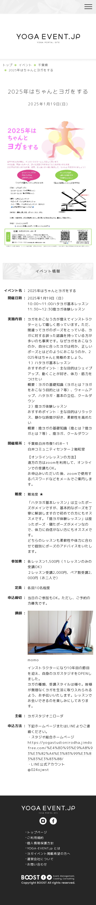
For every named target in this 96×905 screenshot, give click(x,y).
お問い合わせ (37, 864)
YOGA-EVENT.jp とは (43, 848)
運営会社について (40, 859)
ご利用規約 (35, 838)
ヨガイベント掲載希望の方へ (48, 853)
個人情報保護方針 (40, 843)
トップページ (37, 832)
